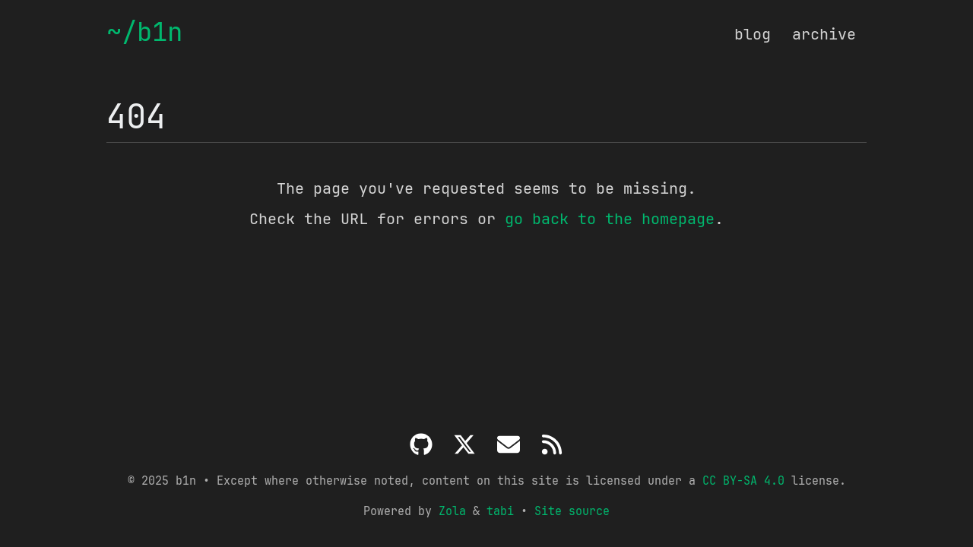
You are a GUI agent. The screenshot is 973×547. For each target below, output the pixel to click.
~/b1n (144, 32)
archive (824, 34)
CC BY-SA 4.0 (743, 480)
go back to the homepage (610, 219)
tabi (500, 511)
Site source (572, 511)
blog (752, 34)
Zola (452, 511)
